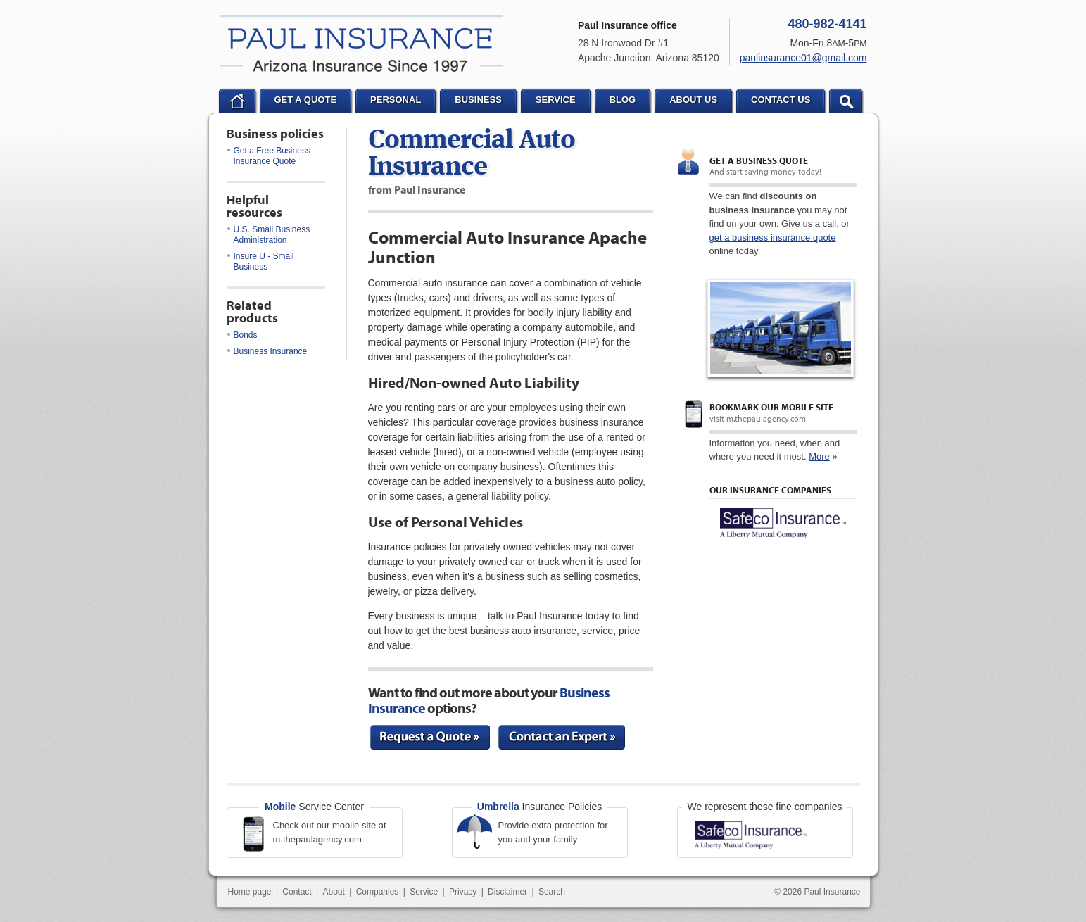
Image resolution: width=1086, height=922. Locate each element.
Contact (296, 892)
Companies (377, 892)
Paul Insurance (361, 43)
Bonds (242, 335)
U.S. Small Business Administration (268, 235)
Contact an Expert (563, 737)
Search (551, 892)
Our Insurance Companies (770, 489)
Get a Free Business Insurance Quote (268, 156)
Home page (250, 892)
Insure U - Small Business (260, 261)
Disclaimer (507, 892)
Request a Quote (433, 737)
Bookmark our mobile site (771, 406)
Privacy (462, 892)
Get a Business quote (758, 160)
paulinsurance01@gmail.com (803, 57)
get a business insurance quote (772, 237)
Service (424, 892)
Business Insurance (267, 351)
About (334, 892)
